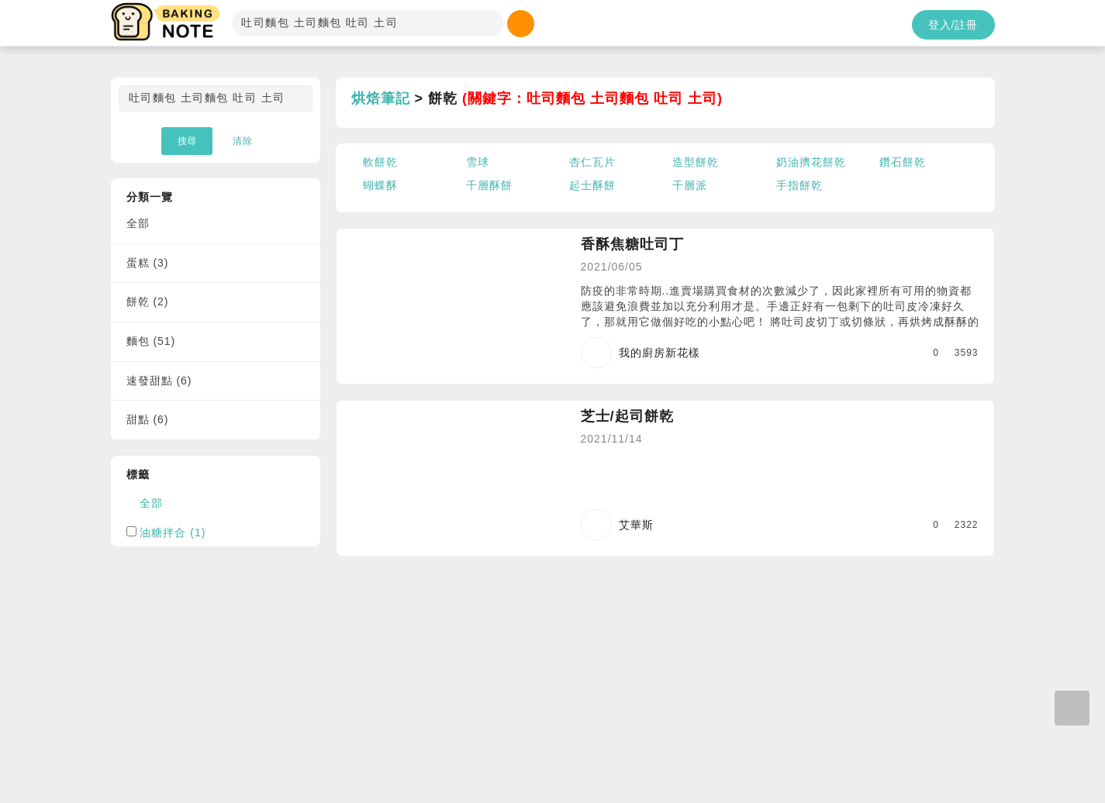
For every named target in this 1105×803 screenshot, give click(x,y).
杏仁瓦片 (592, 162)
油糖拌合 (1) (172, 532)
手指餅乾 (799, 185)
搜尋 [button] (187, 141)
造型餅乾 (695, 162)
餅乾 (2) (147, 301)
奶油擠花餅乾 (811, 162)
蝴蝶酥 (380, 185)
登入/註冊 (953, 25)
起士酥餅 (592, 185)
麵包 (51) (151, 341)
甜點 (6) (147, 419)
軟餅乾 (380, 162)
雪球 (477, 162)
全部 (138, 223)
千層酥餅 (489, 185)
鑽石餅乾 (902, 162)
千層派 (689, 185)
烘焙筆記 (380, 98)
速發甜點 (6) (159, 380)
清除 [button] (243, 141)
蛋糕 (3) (147, 263)
